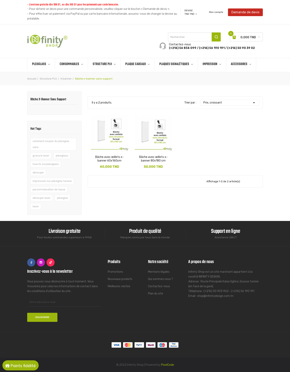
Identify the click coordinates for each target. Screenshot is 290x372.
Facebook (31, 262)
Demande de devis (245, 12)
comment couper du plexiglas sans (51, 144)
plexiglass (62, 155)
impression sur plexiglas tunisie (52, 180)
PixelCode (167, 365)
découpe (38, 172)
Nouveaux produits (120, 279)
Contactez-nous (159, 286)
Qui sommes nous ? (160, 279)
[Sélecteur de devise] (191, 14)
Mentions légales (159, 272)
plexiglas (62, 197)
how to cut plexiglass (46, 164)
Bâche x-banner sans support (48, 100)
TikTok (51, 262)
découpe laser (42, 197)
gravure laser (41, 155)
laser (36, 206)
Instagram (41, 262)
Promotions (115, 272)
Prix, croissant (230, 102)
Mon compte (216, 12)
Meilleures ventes (119, 286)
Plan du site (155, 293)
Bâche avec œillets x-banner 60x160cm (109, 158)
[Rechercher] (194, 36)
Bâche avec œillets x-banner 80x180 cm (153, 158)
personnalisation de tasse (49, 189)
